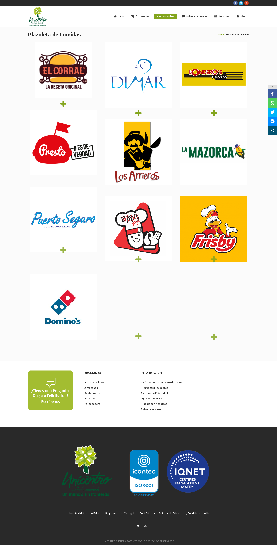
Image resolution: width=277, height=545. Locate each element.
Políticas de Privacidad (154, 393)
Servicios (89, 398)
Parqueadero (92, 404)
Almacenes (91, 388)
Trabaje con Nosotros (154, 404)
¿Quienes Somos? (151, 398)
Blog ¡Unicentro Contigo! (119, 513)
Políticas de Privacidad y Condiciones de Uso (185, 513)
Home (221, 34)
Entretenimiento (94, 382)
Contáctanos (148, 513)
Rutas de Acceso (151, 409)
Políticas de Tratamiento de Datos (161, 382)
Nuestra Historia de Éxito (84, 513)
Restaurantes (92, 393)
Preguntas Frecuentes (154, 388)
